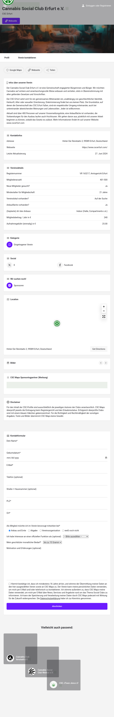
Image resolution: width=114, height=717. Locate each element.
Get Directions (98, 349)
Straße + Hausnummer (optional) (57, 492)
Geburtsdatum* (57, 456)
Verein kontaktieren (27, 58)
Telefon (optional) (57, 480)
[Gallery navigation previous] (101, 363)
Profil (6, 58)
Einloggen (90, 6)
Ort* (57, 516)
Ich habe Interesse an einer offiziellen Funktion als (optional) (47, 536)
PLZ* (57, 504)
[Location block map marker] (57, 323)
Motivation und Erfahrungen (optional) (57, 563)
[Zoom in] (104, 306)
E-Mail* (57, 468)
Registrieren (105, 6)
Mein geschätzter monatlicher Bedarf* (34, 542)
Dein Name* (57, 444)
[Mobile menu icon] (5, 6)
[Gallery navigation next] (106, 363)
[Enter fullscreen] (104, 316)
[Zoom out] (104, 311)
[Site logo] (25, 5)
